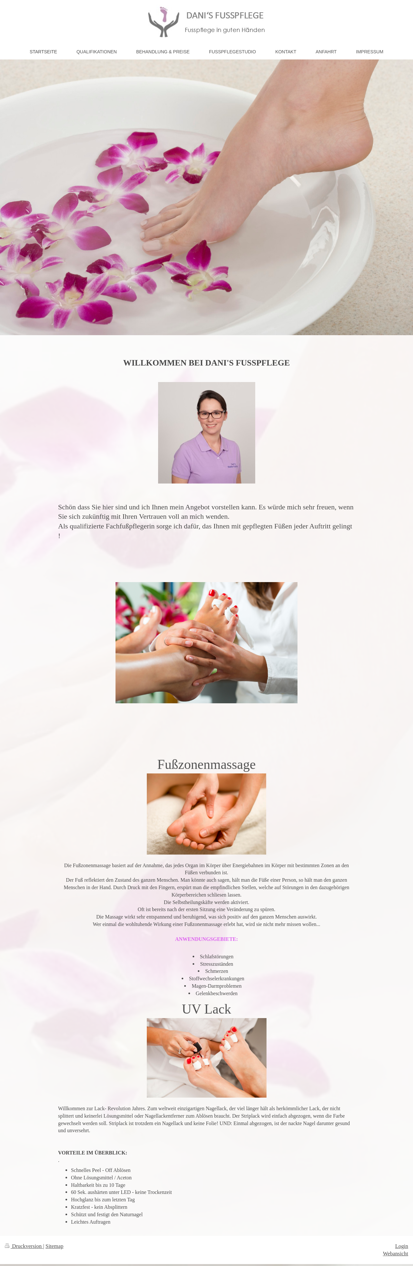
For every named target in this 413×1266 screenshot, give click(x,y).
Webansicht (395, 1253)
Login (401, 1246)
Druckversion (24, 1246)
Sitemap (54, 1246)
